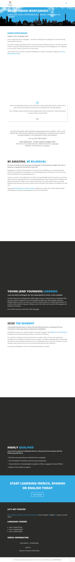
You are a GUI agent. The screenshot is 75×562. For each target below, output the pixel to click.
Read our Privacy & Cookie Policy (29, 551)
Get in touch (37, 495)
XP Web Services (58, 559)
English (52, 515)
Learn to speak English (16, 531)
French (41, 515)
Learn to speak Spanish (16, 529)
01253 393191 (24, 543)
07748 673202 (34, 543)
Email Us (28, 547)
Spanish (53, 332)
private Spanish (18, 188)
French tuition (29, 188)
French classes (62, 332)
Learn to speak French (15, 527)
